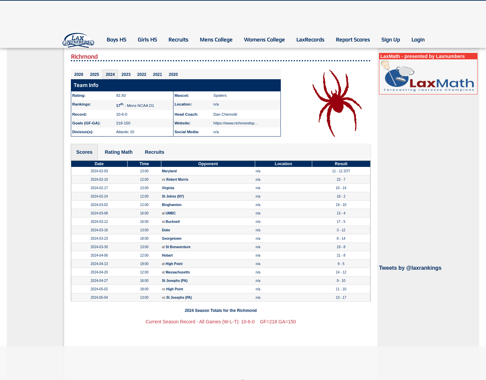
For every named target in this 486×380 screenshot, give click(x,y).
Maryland (169, 171)
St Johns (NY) (173, 196)
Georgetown (172, 238)
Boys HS (116, 39)
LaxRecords (310, 39)
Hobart (167, 255)
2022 (141, 74)
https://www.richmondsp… (235, 123)
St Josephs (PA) (175, 281)
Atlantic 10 (125, 132)
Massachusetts (178, 272)
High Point (174, 264)
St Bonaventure (178, 247)
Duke (166, 230)
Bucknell (173, 222)
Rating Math (118, 152)
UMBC (171, 213)
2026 (78, 74)
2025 (94, 74)
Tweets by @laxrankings (410, 268)
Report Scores (353, 39)
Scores (84, 152)
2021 (157, 74)
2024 (110, 74)
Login (418, 39)
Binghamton (172, 205)
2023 (126, 74)
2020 (173, 74)
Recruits (178, 39)
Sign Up (390, 39)
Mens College (216, 39)
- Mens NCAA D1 (135, 106)
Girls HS (147, 39)
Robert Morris (177, 179)
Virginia (168, 188)
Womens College (264, 39)
